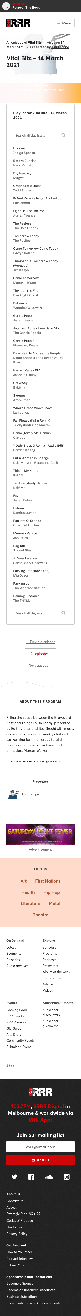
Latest (11, 947)
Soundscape (52, 978)
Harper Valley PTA (26, 370)
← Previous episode (40, 642)
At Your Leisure (25, 558)
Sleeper (19, 395)
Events (11, 1003)
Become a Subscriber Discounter (30, 1290)
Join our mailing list (40, 1135)
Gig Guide (13, 1028)
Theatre (40, 915)
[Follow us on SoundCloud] (49, 1177)
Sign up (40, 1160)
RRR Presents (16, 1022)
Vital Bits (35, 43)
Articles (48, 984)
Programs (50, 953)
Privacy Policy (16, 1234)
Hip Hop (51, 892)
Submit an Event (18, 1047)
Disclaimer (14, 1227)
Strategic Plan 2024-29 (23, 1214)
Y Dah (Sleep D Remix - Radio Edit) (38, 446)
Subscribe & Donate (58, 1003)
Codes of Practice (19, 1220)
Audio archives (17, 966)
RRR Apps (41, 1119)
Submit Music (16, 1265)
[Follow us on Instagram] (67, 1177)
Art (24, 881)
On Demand (15, 940)
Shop (10, 1066)
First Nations (47, 881)
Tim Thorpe (60, 47)
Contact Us (14, 1201)
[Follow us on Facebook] (31, 1177)
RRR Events (15, 1016)
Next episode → (40, 665)
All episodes (40, 654)
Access (11, 1207)
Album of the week (56, 972)
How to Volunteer (19, 1252)
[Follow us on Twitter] (14, 1177)
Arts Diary (13, 1034)
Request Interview (19, 1258)
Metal (54, 903)
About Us (13, 1194)
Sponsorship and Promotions (29, 1277)
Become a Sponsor (20, 1283)
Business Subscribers (21, 1296)
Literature (30, 903)
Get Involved (16, 1245)
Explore (49, 940)
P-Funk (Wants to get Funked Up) (37, 198)
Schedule (49, 947)
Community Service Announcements (33, 1303)
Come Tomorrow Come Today (35, 248)
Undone (19, 148)
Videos (48, 990)
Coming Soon (16, 1010)
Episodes (13, 960)
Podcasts (49, 960)
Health (28, 892)
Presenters (50, 966)
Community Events (20, 1040)
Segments (13, 953)
